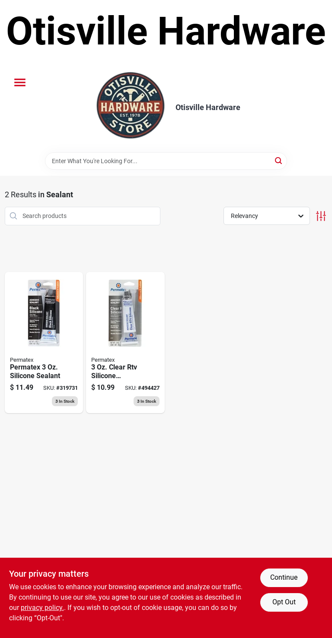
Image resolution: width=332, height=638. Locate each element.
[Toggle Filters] (321, 216)
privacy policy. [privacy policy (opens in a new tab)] (42, 607)
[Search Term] (166, 161)
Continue (283, 577)
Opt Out (284, 602)
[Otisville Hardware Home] (130, 107)
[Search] (279, 160)
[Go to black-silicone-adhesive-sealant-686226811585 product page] (44, 343)
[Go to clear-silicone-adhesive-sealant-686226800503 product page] (125, 343)
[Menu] (20, 82)
